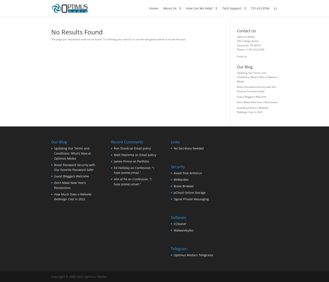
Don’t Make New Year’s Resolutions (257, 102)
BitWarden (181, 180)
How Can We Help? (199, 8)
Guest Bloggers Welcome (251, 97)
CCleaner (180, 224)
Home (153, 8)
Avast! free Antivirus (188, 173)
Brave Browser (184, 186)
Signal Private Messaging (191, 199)
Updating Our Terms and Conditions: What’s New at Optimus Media (257, 77)
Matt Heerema (124, 155)
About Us (169, 8)
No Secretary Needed (189, 148)
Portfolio (143, 161)
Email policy (142, 148)
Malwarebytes (183, 230)
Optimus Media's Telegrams (193, 255)
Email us (242, 56)
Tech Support (232, 8)
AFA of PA (120, 179)
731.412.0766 (260, 8)
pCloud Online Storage (190, 193)
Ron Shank (121, 148)
